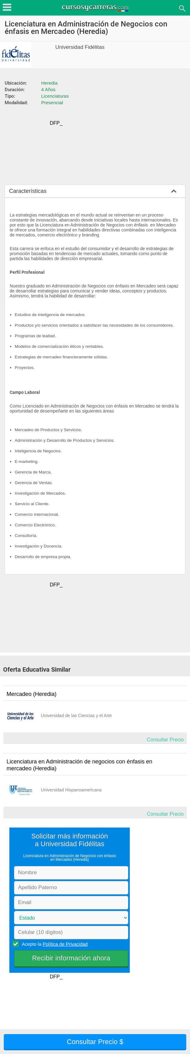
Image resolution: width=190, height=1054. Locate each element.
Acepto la (53, 944)
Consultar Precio (165, 739)
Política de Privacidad (65, 944)
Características (27, 191)
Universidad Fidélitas (80, 47)
